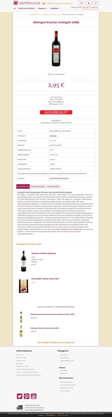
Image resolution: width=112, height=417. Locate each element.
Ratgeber (55, 8)
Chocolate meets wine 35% (45, 279)
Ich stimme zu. (50, 415)
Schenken (64, 371)
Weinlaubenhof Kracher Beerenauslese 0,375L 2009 (52, 314)
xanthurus (29, 2)
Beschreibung (23, 186)
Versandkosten (53, 186)
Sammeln (64, 373)
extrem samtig (66, 382)
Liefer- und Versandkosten (27, 372)
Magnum (43, 8)
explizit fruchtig (66, 388)
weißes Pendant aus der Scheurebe (68, 229)
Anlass (62, 368)
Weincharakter (66, 378)
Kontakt (19, 363)
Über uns (19, 355)
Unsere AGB (21, 358)
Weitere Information (63, 415)
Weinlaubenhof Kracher (59, 178)
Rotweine (64, 355)
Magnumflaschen (67, 361)
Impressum (20, 361)
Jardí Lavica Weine (26, 8)
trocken (53, 140)
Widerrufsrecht (22, 366)
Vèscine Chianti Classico (43, 253)
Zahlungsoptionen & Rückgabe (28, 375)
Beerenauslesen (24, 204)
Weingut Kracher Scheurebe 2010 (45, 328)
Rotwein (53, 136)
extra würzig (65, 391)
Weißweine (64, 358)
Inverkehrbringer (38, 186)
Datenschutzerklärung (25, 369)
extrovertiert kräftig (68, 385)
